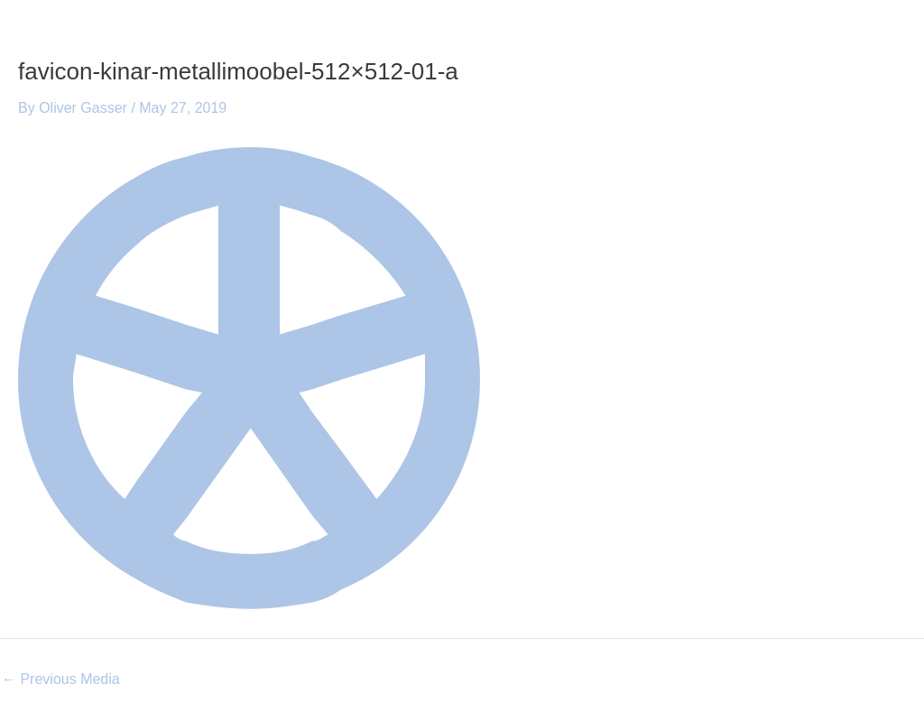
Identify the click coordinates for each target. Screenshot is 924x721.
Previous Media (61, 679)
